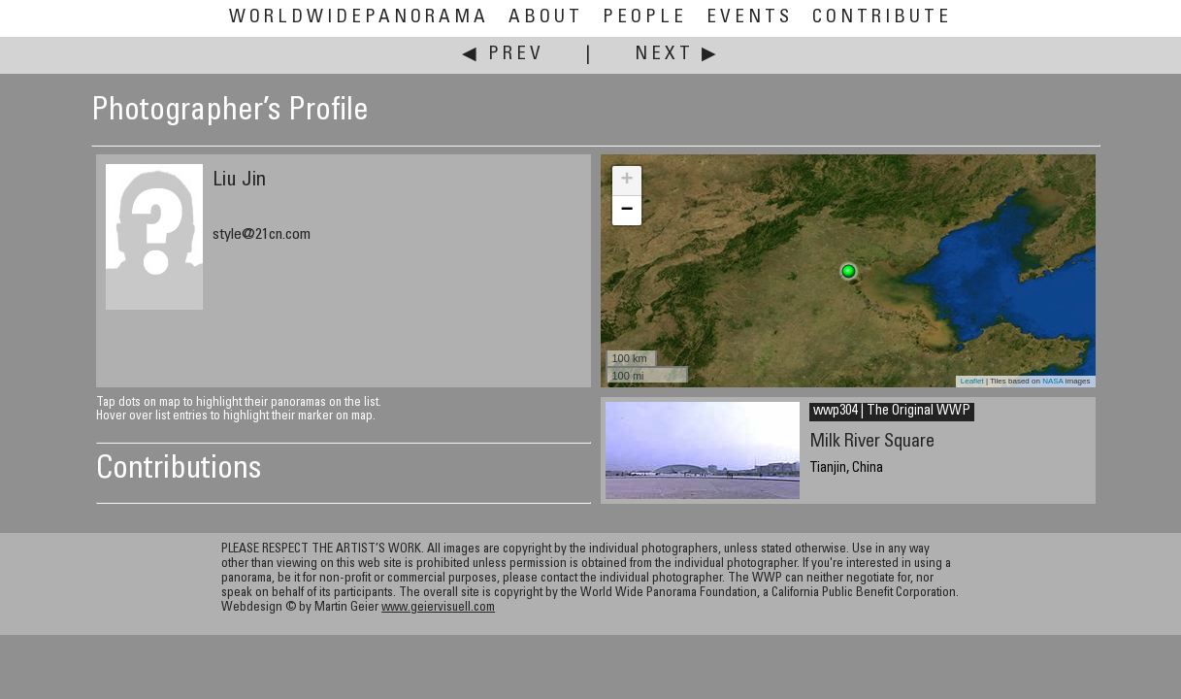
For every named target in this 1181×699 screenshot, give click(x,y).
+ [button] (626, 180)
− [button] (626, 210)
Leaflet (972, 381)
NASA (1052, 381)
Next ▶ (677, 55)
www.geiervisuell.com (438, 608)
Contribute (882, 18)
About (545, 18)
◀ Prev (503, 55)
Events (749, 18)
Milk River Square (872, 442)
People (645, 18)
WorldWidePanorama (359, 18)
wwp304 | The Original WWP (891, 411)
